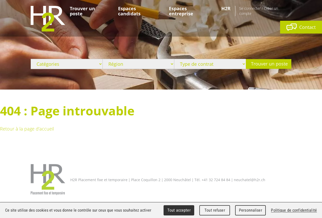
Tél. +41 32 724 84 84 (212, 179)
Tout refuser (214, 210)
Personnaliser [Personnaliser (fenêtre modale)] (250, 210)
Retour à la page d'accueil (27, 129)
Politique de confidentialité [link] (294, 210)
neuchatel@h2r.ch (249, 179)
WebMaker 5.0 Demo (48, 18)
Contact (301, 27)
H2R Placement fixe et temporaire (48, 179)
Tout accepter (179, 210)
